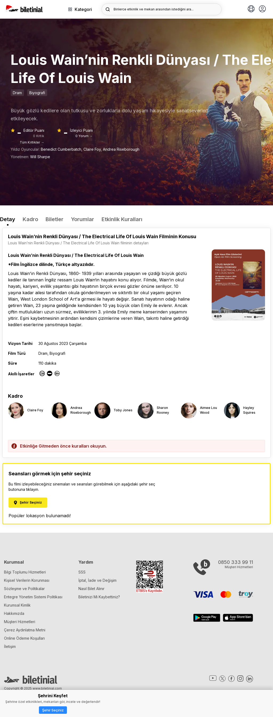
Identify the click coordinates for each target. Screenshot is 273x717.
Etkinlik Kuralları (122, 219)
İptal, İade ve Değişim (97, 580)
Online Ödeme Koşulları (24, 638)
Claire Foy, (93, 149)
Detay (7, 219)
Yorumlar (82, 219)
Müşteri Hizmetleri (19, 621)
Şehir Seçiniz (53, 710)
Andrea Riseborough (121, 149)
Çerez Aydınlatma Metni (24, 630)
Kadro (30, 219)
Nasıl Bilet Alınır (91, 588)
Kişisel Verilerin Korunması (26, 580)
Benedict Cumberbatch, (62, 149)
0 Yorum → (84, 136)
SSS (82, 572)
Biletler (54, 219)
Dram (17, 92)
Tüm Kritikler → (32, 142)
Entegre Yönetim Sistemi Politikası (33, 597)
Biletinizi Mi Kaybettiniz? (99, 597)
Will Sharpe (40, 156)
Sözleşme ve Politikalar (24, 588)
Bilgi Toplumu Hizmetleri (25, 572)
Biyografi (37, 92)
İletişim (10, 646)
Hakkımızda (14, 613)
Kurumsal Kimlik (17, 605)
